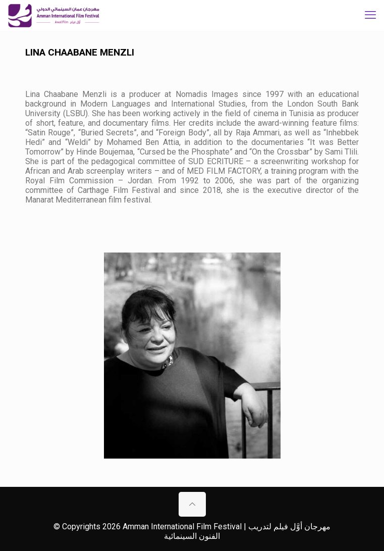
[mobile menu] (370, 15)
